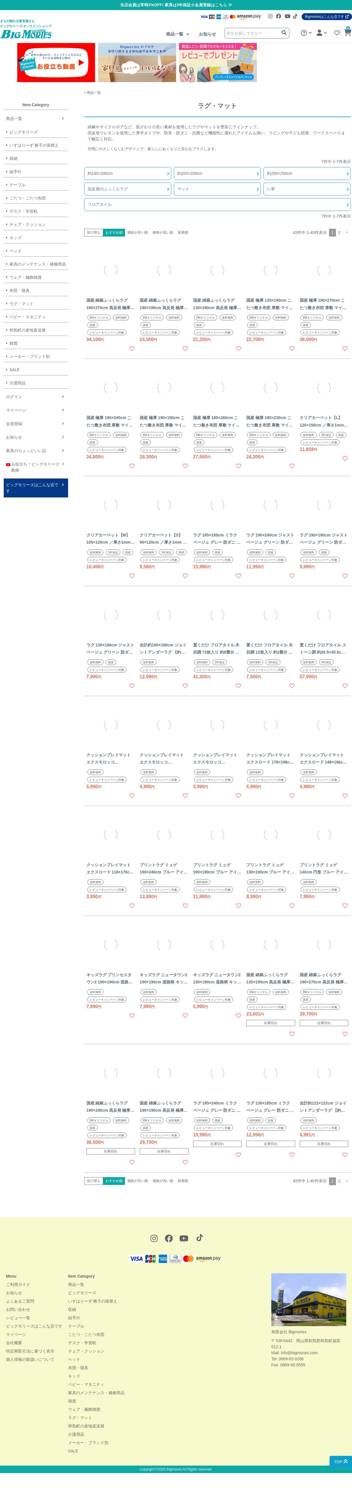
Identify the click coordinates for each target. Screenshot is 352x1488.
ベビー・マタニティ (86, 1384)
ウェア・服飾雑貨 (84, 1409)
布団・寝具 (78, 1367)
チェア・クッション (86, 1351)
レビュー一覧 (18, 1317)
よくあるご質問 (20, 1301)
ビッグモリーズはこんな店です (34, 1326)
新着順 (183, 232)
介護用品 (76, 1434)
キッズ (74, 1376)
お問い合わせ (18, 1309)
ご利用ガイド (18, 1284)
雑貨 (72, 1401)
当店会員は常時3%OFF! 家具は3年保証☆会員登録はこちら (176, 5)
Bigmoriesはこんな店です (327, 17)
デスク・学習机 (82, 1342)
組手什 (74, 1317)
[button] (347, 232)
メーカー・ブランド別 (88, 1442)
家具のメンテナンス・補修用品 (96, 1392)
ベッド (74, 1359)
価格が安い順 (137, 232)
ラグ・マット (80, 1417)
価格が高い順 (163, 232)
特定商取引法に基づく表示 (30, 1351)
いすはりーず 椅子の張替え (93, 1301)
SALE (73, 1451)
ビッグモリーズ (82, 1293)
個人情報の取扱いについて (30, 1359)
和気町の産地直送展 (86, 1426)
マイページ (16, 1334)
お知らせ (207, 34)
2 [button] (339, 232)
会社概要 (14, 1342)
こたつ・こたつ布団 (86, 1334)
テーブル (76, 1326)
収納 (72, 1309)
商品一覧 (175, 34)
